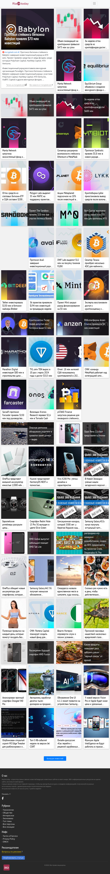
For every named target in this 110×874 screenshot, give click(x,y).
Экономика (8, 818)
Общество (7, 812)
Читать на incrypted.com (15, 85)
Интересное (8, 815)
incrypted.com (10, 52)
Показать (6, 794)
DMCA (5, 841)
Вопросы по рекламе (11, 851)
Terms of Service (10, 836)
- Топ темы (7, 821)
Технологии (8, 810)
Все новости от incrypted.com (41, 85)
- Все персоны (8, 824)
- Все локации (8, 827)
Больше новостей (55, 758)
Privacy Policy (9, 839)
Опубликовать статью (13, 857)
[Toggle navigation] (94, 3)
